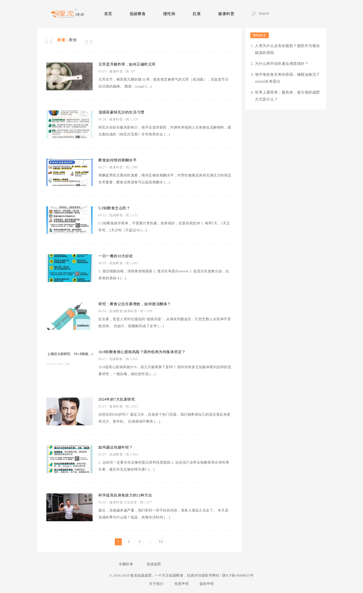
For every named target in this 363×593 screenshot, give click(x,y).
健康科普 (226, 14)
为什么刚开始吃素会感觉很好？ (281, 64)
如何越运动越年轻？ (117, 447)
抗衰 (197, 14)
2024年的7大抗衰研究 (118, 399)
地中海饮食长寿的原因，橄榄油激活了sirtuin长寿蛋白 (287, 77)
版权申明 (207, 584)
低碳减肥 (154, 564)
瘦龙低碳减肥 (141, 575)
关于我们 (156, 584)
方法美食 (130, 502)
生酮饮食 (126, 564)
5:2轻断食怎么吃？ (116, 207)
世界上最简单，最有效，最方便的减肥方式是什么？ (287, 95)
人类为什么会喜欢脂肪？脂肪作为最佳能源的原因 (287, 49)
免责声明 (181, 584)
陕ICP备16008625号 (237, 575)
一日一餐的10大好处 (117, 255)
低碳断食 (138, 14)
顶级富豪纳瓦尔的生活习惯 (124, 112)
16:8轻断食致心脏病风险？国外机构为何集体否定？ (147, 351)
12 (161, 541)
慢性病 (169, 14)
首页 (108, 14)
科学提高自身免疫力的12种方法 (128, 495)
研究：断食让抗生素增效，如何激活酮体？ (139, 303)
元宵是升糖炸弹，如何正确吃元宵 (130, 64)
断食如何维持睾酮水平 (119, 159)
